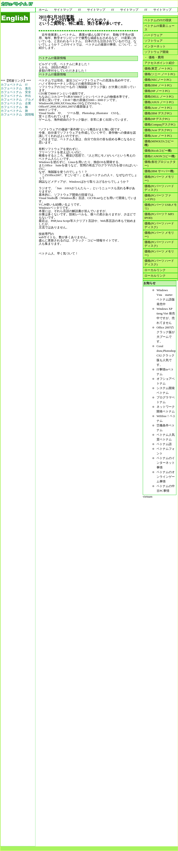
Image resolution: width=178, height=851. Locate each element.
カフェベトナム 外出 (16, 96)
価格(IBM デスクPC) (158, 113)
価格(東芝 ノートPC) (158, 68)
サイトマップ (63, 9)
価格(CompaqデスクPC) (159, 124)
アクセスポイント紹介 (159, 63)
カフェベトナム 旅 (14, 110)
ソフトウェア (153, 40)
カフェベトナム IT (14, 84)
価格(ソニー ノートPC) (159, 74)
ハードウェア (153, 35)
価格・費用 (155, 57)
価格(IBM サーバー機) (159, 171)
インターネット (155, 46)
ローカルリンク (155, 270)
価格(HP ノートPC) (157, 91)
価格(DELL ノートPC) (159, 96)
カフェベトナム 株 (14, 107)
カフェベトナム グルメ (17, 99)
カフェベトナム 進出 (16, 88)
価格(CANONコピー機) (159, 156)
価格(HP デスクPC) (157, 119)
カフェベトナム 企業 (16, 103)
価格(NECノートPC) (157, 79)
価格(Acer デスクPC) (158, 130)
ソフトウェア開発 (156, 52)
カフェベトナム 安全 (16, 92)
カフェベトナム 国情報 (17, 114)
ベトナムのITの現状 (157, 20)
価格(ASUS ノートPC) (159, 102)
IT (79, 9)
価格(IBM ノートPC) (158, 85)
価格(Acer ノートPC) (158, 107)
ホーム (43, 9)
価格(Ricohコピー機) (158, 150)
